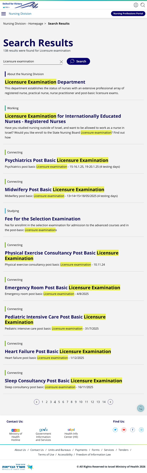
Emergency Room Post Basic (62, 287)
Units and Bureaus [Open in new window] (59, 449)
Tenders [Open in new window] (124, 449)
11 (86, 401)
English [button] (136, 5)
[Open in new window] (20, 5)
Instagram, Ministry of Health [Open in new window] (141, 429)
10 (80, 401)
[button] (3, 13)
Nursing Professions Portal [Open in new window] (128, 13)
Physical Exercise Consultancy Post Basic (62, 255)
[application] (143, 5)
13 (98, 401)
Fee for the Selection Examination (42, 218)
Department (45, 82)
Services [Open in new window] (109, 449)
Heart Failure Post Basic (58, 351)
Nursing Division (20, 13)
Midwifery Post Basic (54, 189)
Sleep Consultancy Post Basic (63, 380)
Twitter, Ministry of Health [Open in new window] (115, 429)
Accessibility (65, 454)
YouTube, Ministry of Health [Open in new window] (124, 429)
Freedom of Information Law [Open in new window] (93, 454)
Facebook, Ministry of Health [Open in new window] (132, 429)
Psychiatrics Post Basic (56, 160)
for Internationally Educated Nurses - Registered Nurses (63, 118)
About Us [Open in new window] (20, 449)
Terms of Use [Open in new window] (46, 454)
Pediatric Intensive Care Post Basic (55, 319)
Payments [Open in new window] (81, 449)
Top (140, 408)
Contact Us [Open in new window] (37, 449)
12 (92, 401)
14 (104, 401)
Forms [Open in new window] (96, 449)
